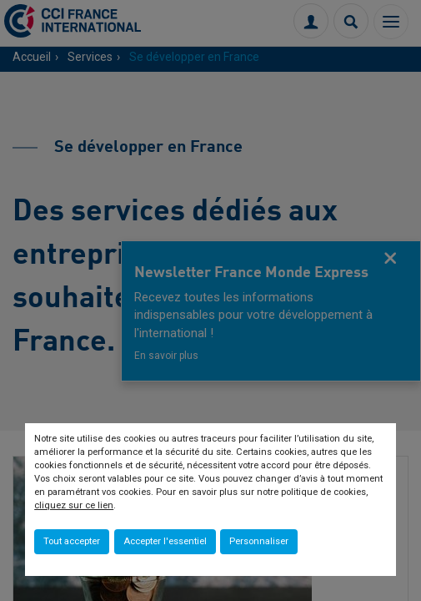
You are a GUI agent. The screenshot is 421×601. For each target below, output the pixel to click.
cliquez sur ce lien (73, 505)
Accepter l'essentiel (165, 541)
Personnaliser (258, 541)
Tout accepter (71, 541)
